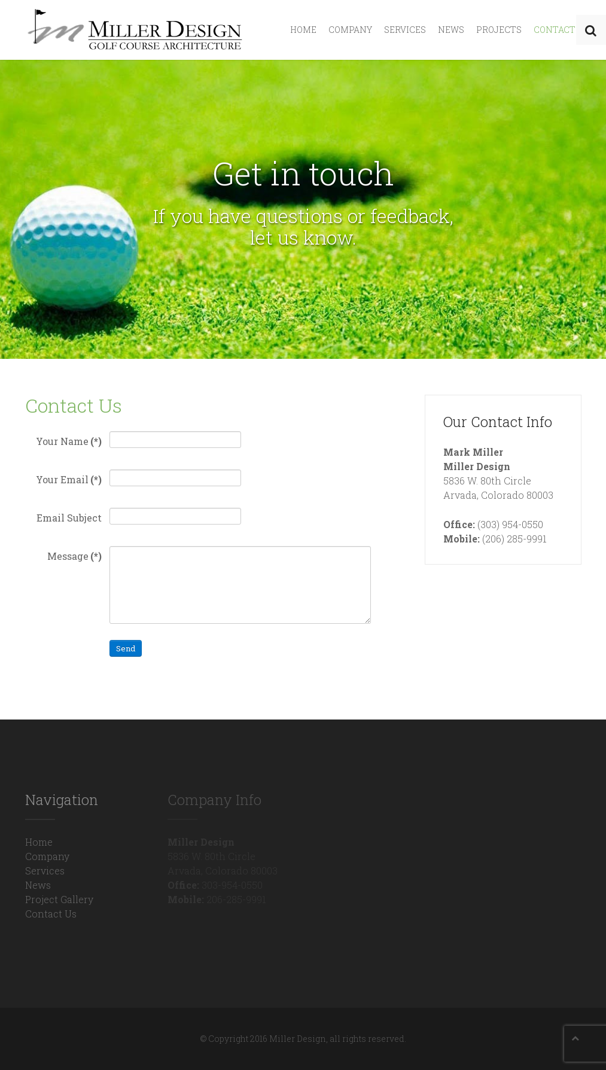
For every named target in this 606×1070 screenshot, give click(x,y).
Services (405, 29)
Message (74, 556)
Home (303, 29)
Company (350, 29)
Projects (499, 29)
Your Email (69, 479)
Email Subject (69, 517)
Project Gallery (59, 899)
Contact (554, 29)
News (451, 29)
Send (125, 648)
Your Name (69, 441)
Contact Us (51, 913)
